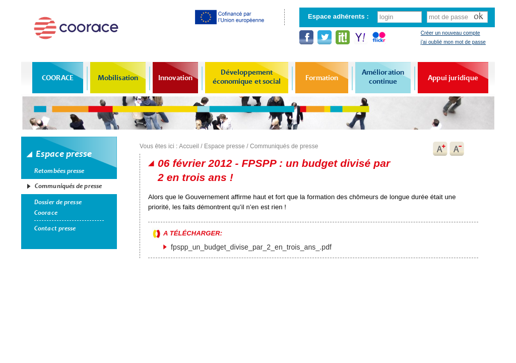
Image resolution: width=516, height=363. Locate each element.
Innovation (175, 77)
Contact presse (55, 228)
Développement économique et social (247, 77)
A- (457, 148)
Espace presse (224, 146)
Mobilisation (118, 77)
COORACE (58, 77)
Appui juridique (453, 77)
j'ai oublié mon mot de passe (453, 42)
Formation (322, 77)
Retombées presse (59, 171)
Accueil (189, 146)
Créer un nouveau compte (450, 33)
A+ (439, 148)
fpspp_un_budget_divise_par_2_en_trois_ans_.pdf (251, 247)
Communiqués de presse (68, 186)
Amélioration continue (383, 77)
